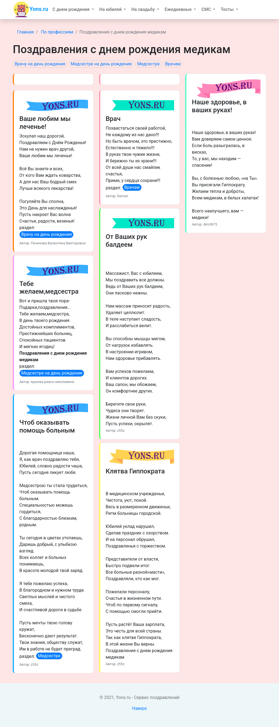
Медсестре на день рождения (101, 63)
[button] (73, 9)
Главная (25, 32)
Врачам (173, 63)
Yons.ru (30, 9)
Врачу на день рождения (40, 63)
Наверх (139, 708)
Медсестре (148, 63)
